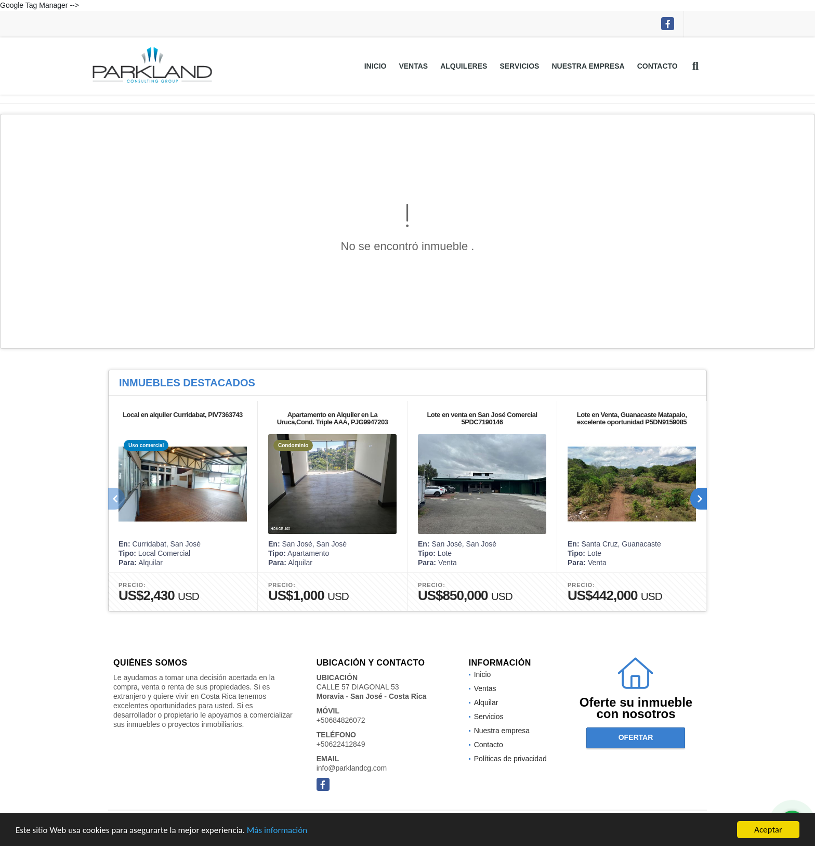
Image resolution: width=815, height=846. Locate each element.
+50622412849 (341, 744)
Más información (277, 830)
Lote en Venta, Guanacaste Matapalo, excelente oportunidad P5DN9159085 (632, 418)
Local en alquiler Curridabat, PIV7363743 (183, 415)
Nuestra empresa (587, 66)
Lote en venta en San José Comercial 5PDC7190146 (482, 418)
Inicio (375, 66)
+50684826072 (341, 720)
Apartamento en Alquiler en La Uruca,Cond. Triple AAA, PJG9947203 (332, 418)
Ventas (413, 66)
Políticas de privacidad (510, 758)
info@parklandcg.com (352, 768)
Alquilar (486, 702)
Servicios (519, 66)
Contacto (657, 66)
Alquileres (463, 66)
